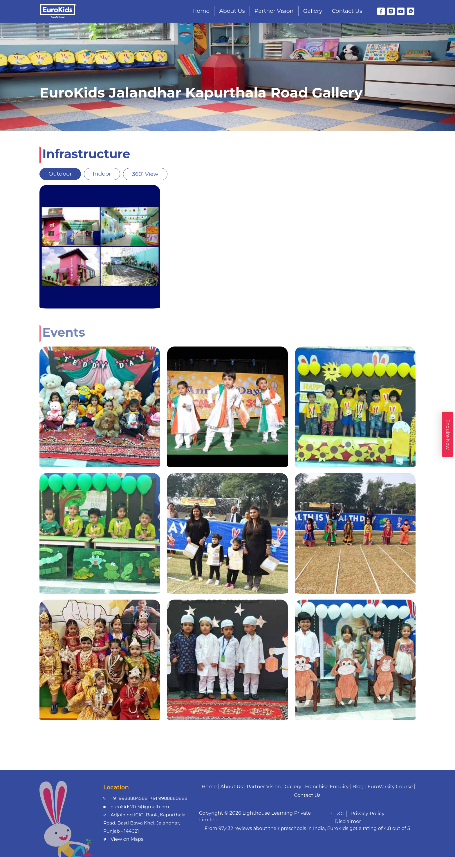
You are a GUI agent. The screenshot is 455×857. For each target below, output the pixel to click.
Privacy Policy (367, 813)
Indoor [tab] (102, 173)
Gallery (312, 11)
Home (201, 11)
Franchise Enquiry (327, 786)
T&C (339, 813)
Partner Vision (274, 11)
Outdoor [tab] (60, 173)
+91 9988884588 (129, 798)
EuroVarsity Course (390, 786)
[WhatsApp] (411, 11)
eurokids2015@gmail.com (140, 806)
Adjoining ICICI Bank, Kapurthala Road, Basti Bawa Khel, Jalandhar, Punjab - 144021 (144, 822)
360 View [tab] (145, 172)
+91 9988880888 (168, 798)
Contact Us (347, 11)
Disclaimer (348, 821)
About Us (232, 11)
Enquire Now (447, 434)
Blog (358, 786)
